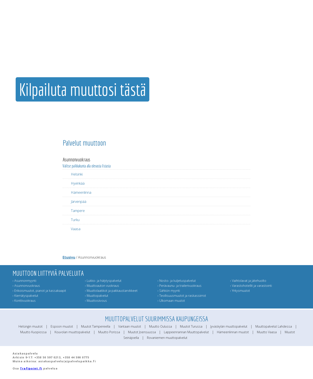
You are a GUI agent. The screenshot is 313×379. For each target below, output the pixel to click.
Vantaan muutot (129, 326)
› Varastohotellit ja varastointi (251, 286)
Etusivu (69, 257)
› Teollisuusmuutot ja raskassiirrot (182, 296)
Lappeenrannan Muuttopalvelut (186, 332)
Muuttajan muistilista (240, 51)
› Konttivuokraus (24, 301)
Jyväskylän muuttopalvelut (228, 326)
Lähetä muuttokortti (268, 51)
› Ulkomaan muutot (171, 301)
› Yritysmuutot (240, 291)
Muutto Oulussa (160, 326)
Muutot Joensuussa (142, 332)
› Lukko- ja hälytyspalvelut (103, 281)
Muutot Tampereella (95, 326)
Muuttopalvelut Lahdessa (273, 326)
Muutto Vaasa (267, 332)
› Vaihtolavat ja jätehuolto (248, 281)
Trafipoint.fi (31, 368)
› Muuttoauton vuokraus (102, 286)
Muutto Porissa (109, 332)
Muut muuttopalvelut (209, 51)
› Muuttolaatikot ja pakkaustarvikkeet (111, 291)
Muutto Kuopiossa (33, 332)
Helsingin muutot (30, 326)
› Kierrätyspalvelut (25, 296)
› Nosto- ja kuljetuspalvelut (177, 281)
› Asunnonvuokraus (26, 286)
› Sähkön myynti (169, 291)
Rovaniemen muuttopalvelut (167, 338)
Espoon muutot (62, 326)
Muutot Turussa (191, 326)
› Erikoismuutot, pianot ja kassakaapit (39, 291)
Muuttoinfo (294, 51)
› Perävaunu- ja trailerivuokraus (179, 286)
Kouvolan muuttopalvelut (72, 332)
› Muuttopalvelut (96, 296)
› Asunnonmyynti (24, 281)
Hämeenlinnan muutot (233, 332)
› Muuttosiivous (96, 301)
